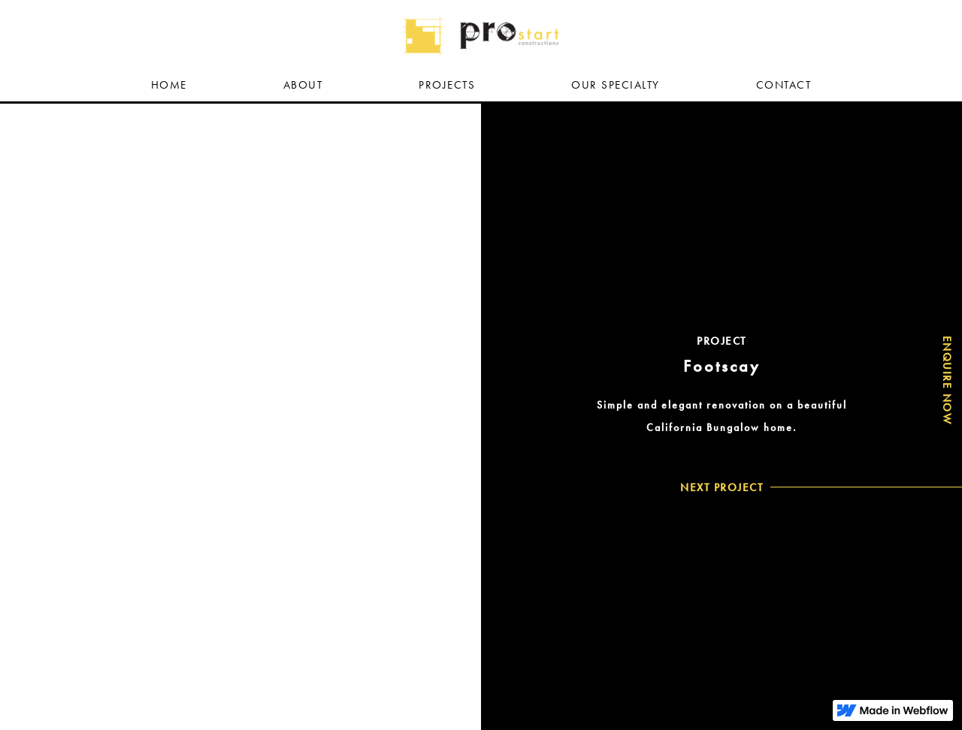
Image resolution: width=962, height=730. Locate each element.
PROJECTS (447, 85)
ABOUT (303, 85)
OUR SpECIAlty (615, 85)
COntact (784, 85)
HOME (169, 85)
